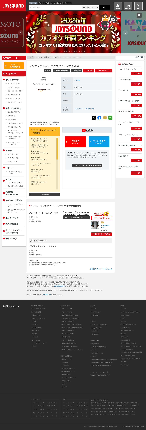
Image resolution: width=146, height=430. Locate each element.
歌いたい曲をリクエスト (15, 123)
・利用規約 (123, 333)
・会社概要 (123, 308)
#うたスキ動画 (99, 142)
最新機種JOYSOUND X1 (12, 193)
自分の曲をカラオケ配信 (15, 186)
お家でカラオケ (12, 218)
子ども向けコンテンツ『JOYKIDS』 (15, 143)
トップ (30, 57)
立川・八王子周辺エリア (131, 405)
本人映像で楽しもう (14, 95)
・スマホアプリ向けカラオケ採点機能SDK (131, 352)
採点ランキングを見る (102, 234)
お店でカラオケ (12, 80)
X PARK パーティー (14, 154)
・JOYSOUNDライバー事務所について (130, 358)
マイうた (89, 71)
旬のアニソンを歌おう (15, 98)
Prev (20, 32)
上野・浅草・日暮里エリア (98, 408)
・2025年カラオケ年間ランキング (69, 315)
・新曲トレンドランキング (67, 321)
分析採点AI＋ (12, 116)
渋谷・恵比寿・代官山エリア (115, 403)
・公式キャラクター (125, 315)
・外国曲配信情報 (65, 337)
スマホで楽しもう (13, 224)
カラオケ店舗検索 (36, 312)
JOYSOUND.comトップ (37, 305)
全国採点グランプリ (14, 112)
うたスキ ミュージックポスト (98, 324)
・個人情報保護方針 (125, 340)
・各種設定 (34, 346)
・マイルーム (34, 324)
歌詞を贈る (45, 194)
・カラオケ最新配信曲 (66, 308)
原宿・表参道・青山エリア (128, 414)
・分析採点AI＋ (65, 362)
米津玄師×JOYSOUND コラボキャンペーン (16, 211)
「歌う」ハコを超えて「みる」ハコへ (15, 172)
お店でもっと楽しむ (14, 108)
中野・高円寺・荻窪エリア (113, 414)
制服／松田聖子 (123, 156)
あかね (59, 3)
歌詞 (48, 71)
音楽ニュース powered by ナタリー (100, 375)
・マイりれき (34, 336)
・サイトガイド (94, 331)
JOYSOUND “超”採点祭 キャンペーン (16, 205)
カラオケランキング (14, 83)
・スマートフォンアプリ (96, 353)
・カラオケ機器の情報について (128, 343)
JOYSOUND (14, 6)
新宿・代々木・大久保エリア (98, 403)
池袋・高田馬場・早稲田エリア (99, 405)
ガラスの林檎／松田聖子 (125, 80)
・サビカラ (63, 384)
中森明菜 (56, 57)
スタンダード (78, 108)
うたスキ (33, 321)
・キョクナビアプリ (66, 374)
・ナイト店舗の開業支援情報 (127, 355)
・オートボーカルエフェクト (68, 377)
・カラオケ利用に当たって (127, 330)
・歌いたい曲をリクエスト (67, 371)
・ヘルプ (122, 318)
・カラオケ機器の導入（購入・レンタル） (131, 346)
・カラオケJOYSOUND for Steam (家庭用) (101, 362)
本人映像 (46, 3)
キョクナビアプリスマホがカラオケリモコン (16, 132)
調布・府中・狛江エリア (127, 411)
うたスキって (21, 58)
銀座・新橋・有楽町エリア (130, 403)
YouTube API (47, 294)
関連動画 (75, 142)
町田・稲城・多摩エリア (114, 411)
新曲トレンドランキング (15, 91)
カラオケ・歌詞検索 (43, 57)
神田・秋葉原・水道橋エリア (116, 405)
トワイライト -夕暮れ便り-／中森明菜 (128, 123)
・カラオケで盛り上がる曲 (67, 340)
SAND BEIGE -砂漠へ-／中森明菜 (128, 101)
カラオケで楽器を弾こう (15, 127)
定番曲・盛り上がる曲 (15, 102)
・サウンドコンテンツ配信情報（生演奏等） (72, 327)
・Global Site (123, 361)
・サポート (123, 321)
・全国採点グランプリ (66, 359)
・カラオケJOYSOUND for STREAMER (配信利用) (103, 359)
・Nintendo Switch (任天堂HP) (98, 346)
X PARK (9, 150)
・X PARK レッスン (95, 312)
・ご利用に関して (124, 327)
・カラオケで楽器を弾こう (67, 368)
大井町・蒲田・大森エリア (128, 408)
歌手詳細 (77, 71)
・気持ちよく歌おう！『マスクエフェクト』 (72, 349)
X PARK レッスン (13, 158)
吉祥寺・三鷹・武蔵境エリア (98, 411)
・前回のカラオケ (35, 340)
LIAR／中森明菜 (123, 90)
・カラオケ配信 (94, 334)
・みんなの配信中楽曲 (96, 328)
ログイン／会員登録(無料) (15, 66)
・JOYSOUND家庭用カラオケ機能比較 (100, 365)
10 (84, 51)
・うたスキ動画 (65, 365)
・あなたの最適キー (66, 380)
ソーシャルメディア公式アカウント (14, 231)
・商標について (124, 337)
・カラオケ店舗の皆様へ (126, 349)
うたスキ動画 (12, 119)
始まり (53, 3)
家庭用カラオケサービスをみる (101, 269)
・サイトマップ (124, 365)
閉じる (139, 15)
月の (40, 3)
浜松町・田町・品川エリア (113, 408)
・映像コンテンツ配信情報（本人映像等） (71, 324)
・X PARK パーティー (96, 308)
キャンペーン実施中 (14, 200)
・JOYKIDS (64, 387)
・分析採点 (34, 333)
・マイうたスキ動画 (36, 327)
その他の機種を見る (77, 218)
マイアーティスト (104, 71)
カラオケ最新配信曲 (14, 87)
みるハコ (9, 168)
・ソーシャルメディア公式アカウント (129, 312)
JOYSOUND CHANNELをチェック (88, 165)
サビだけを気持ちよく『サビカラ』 (15, 137)
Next (125, 32)
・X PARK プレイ (94, 315)
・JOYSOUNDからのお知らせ (128, 324)
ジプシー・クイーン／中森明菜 (128, 135)
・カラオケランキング (66, 312)
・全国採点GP (35, 330)
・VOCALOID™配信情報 (67, 330)
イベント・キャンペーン (38, 318)
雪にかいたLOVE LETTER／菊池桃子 (128, 168)
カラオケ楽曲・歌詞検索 (38, 308)
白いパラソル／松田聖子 (125, 111)
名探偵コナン (67, 3)
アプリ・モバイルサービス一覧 (99, 372)
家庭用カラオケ (89, 108)
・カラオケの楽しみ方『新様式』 (69, 346)
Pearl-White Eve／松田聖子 (126, 145)
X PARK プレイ (12, 162)
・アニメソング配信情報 (67, 333)
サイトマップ (11, 239)
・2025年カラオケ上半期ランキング (70, 318)
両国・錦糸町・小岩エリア (98, 414)
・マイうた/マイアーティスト (38, 343)
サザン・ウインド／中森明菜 (127, 69)
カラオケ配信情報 (62, 71)
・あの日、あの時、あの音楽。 (69, 343)
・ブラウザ (93, 356)
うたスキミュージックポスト (14, 180)
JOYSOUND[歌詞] (59, 286)
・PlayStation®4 (94, 343)
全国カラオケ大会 (36, 315)
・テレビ (92, 350)
